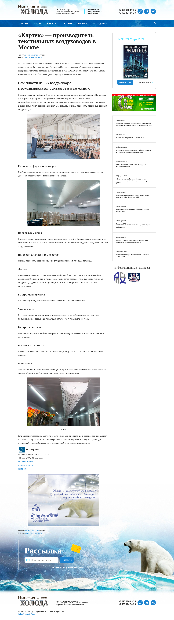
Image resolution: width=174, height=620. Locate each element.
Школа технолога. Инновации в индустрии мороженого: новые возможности (132, 241)
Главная (24, 23)
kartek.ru (22, 468)
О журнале (67, 23)
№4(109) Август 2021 (32, 55)
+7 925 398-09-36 (127, 10)
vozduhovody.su (25, 465)
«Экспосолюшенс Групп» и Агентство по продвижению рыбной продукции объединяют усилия (134, 181)
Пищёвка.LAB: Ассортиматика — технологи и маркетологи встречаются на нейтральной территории (133, 226)
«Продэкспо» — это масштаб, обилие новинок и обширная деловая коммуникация (133, 151)
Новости (51, 23)
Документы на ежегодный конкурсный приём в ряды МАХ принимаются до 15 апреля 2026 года (134, 124)
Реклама (82, 23)
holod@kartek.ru (25, 461)
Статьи (37, 23)
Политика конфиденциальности (68, 567)
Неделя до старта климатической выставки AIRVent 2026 (132, 211)
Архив (145, 82)
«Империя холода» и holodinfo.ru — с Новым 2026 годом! (132, 256)
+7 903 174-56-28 (127, 12)
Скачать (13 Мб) (125, 82)
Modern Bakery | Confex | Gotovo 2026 (130, 138)
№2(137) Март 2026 (131, 39)
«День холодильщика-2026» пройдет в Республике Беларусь (131, 166)
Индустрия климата (33, 57)
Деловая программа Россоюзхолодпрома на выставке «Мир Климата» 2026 (132, 196)
